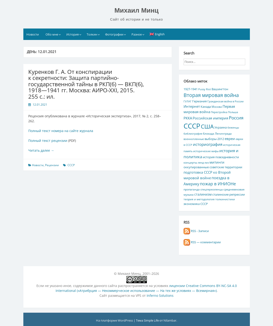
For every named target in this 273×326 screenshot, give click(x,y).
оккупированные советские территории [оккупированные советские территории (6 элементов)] (213, 167)
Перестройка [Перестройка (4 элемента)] (219, 112)
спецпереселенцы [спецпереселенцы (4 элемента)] (211, 189)
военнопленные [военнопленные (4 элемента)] (194, 139)
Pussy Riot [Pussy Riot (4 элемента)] (204, 89)
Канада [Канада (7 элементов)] (206, 106)
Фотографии (114, 34)
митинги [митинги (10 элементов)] (216, 162)
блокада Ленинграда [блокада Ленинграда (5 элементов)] (217, 133)
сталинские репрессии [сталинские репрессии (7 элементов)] (228, 194)
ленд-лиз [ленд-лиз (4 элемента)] (203, 162)
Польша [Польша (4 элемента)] (233, 112)
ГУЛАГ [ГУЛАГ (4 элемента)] (187, 101)
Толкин (92, 34)
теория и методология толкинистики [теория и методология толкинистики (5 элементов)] (209, 199)
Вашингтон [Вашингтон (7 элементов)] (220, 89)
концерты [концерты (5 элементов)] (190, 162)
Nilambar (169, 320)
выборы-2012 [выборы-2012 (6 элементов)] (214, 139)
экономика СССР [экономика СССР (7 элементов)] (196, 204)
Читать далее (41, 150)
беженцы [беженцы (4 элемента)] (233, 127)
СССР (71, 165)
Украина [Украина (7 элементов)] (220, 127)
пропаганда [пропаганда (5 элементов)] (192, 189)
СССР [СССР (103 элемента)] (192, 126)
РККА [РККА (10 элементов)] (188, 118)
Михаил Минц (136, 10)
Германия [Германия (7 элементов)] (199, 101)
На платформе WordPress (115, 320)
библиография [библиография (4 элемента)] (193, 133)
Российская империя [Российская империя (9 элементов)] (210, 118)
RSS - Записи (196, 231)
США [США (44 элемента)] (207, 126)
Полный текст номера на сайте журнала (60, 131)
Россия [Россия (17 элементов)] (236, 118)
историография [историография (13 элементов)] (207, 144)
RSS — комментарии (202, 242)
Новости (32, 34)
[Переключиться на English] (157, 34)
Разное (136, 34)
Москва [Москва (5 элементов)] (217, 106)
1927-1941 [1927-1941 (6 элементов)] (191, 89)
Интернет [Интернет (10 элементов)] (192, 106)
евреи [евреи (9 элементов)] (230, 138)
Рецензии (52, 165)
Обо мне (52, 34)
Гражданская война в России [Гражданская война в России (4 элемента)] (225, 101)
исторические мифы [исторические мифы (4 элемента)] (206, 151)
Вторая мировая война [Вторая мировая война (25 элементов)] (211, 95)
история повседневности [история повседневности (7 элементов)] (221, 157)
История (72, 34)
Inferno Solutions (160, 295)
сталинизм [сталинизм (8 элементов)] (203, 194)
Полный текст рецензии (47, 140)
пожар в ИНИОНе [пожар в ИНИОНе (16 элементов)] (218, 183)
